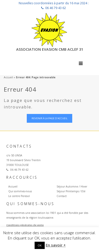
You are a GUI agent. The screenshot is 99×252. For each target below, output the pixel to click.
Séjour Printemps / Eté (71, 191)
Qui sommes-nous (20, 191)
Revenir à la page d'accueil (49, 118)
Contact (62, 196)
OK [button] (40, 245)
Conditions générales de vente (25, 225)
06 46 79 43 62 (55, 8)
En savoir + (56, 244)
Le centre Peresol (19, 196)
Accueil (8, 77)
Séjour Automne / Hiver (72, 186)
